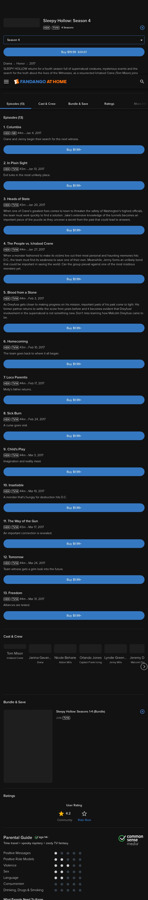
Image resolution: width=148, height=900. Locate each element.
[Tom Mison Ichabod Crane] (14, 591)
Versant (35, 857)
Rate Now (84, 745)
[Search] (142, 6)
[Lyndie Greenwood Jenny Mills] (115, 591)
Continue (89, 893)
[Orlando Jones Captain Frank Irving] (90, 591)
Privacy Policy (12, 862)
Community (64, 745)
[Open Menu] (6, 6)
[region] (74, 875)
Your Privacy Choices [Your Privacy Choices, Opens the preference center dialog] (57, 893)
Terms (83, 857)
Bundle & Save (78, 29)
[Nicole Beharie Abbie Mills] (65, 591)
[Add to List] (142, 636)
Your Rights (16, 866)
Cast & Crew (46, 29)
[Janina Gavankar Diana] (40, 591)
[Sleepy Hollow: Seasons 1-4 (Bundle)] (100, 636)
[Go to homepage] (40, 6)
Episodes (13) (16, 29)
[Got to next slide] (144, 591)
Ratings (109, 29)
